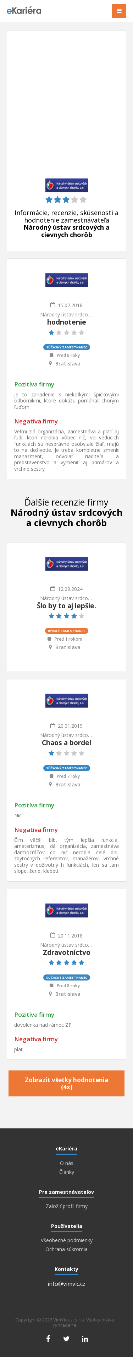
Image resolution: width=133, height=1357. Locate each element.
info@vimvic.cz (66, 1284)
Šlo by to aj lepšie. (66, 605)
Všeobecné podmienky (67, 1240)
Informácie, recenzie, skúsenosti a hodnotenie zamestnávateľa (66, 224)
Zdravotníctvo (66, 952)
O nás (66, 1163)
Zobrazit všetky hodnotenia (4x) (67, 1083)
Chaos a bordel (66, 742)
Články (66, 1172)
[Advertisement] (66, 108)
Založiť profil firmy (67, 1206)
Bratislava (68, 363)
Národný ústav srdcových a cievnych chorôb (66, 314)
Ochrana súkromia (66, 1249)
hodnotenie (66, 322)
